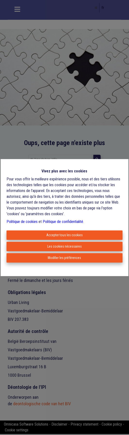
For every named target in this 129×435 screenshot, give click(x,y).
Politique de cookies (22, 221)
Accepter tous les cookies (64, 235)
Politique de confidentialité (63, 221)
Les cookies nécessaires (64, 246)
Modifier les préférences (64, 258)
